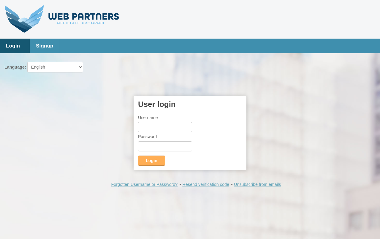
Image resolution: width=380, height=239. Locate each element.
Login (13, 46)
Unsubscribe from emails (257, 184)
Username (148, 117)
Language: (43, 67)
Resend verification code (205, 184)
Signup (44, 46)
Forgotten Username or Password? (144, 184)
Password (147, 136)
